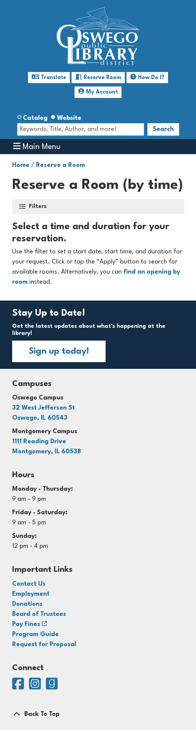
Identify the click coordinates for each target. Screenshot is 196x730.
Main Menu (37, 146)
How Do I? (147, 77)
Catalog (35, 118)
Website (69, 118)
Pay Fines (26, 624)
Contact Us (29, 584)
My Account (98, 91)
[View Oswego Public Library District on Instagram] (36, 687)
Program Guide (35, 634)
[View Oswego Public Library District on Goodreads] (52, 687)
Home (20, 165)
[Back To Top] (98, 714)
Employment (31, 594)
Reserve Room (98, 77)
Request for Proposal (44, 644)
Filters (38, 206)
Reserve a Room (60, 165)
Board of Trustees (39, 614)
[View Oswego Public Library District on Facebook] (19, 687)
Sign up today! (59, 351)
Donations (27, 604)
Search (163, 129)
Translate (49, 77)
